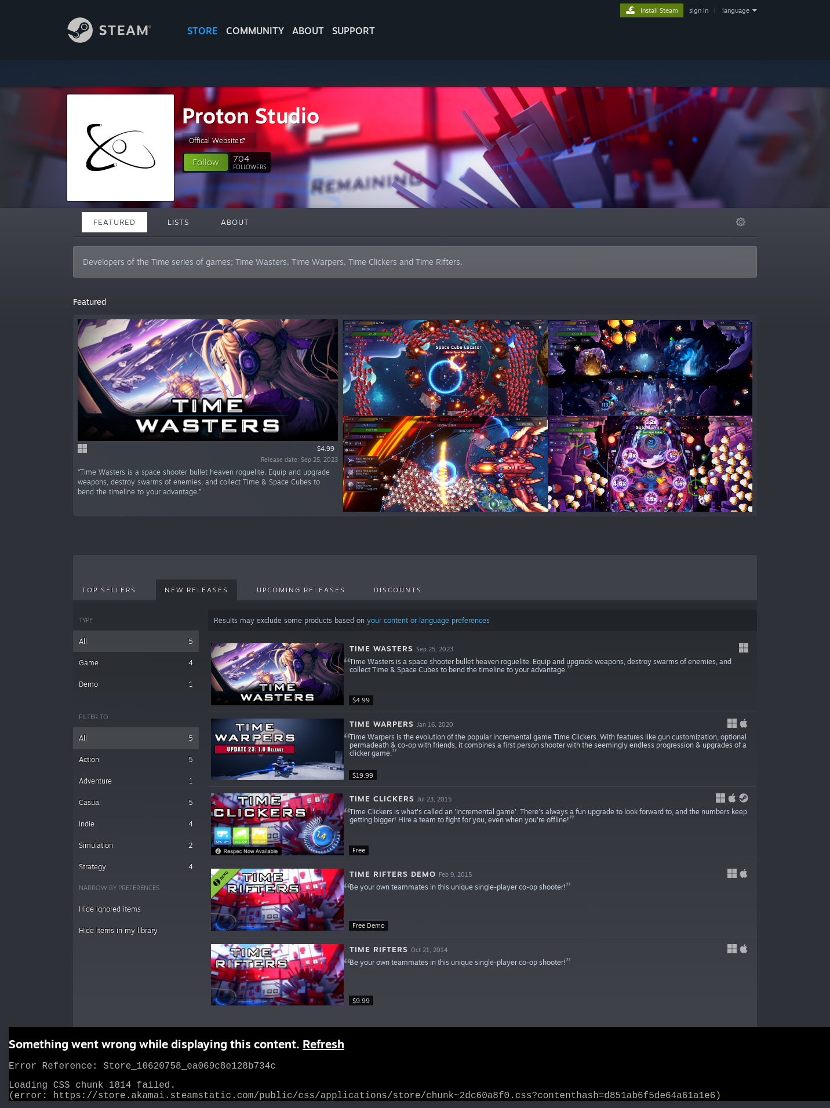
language (735, 10)
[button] (206, 162)
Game (136, 663)
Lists (178, 222)
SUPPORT (353, 31)
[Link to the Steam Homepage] (118, 40)
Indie (136, 824)
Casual (136, 802)
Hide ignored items (110, 909)
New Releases (196, 590)
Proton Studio (250, 116)
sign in (698, 10)
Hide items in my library (118, 930)
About (308, 31)
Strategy (136, 867)
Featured (114, 222)
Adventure (136, 781)
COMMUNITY (255, 31)
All (136, 641)
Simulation (136, 845)
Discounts (398, 590)
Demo (136, 684)
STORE (202, 31)
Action (136, 759)
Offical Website (218, 140)
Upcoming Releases (301, 590)
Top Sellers (109, 590)
